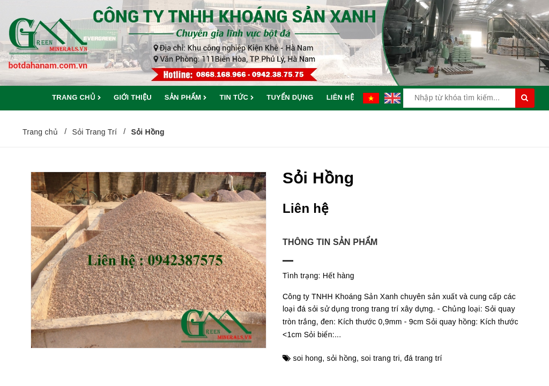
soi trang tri (380, 358)
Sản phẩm (186, 98)
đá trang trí (423, 358)
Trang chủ (76, 98)
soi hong (307, 358)
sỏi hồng (342, 358)
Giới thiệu (133, 97)
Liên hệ (340, 97)
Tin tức (236, 98)
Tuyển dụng (289, 97)
